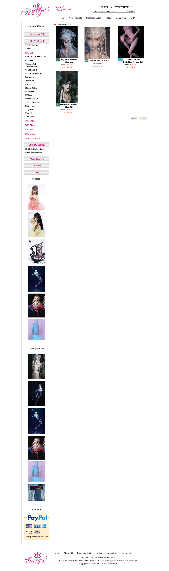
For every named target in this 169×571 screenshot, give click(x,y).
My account (114, 7)
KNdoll (28, 84)
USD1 (37, 172)
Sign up (105, 7)
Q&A (133, 18)
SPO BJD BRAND (37, 145)
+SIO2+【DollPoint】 (33, 102)
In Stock (37, 166)
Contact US (121, 18)
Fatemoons (29, 77)
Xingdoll (28, 113)
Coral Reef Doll (31, 70)
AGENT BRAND (37, 41)
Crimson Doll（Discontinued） (32, 65)
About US (68, 553)
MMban (28, 95)
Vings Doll (29, 110)
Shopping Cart (126, 7)
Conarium (29, 60)
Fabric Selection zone (33, 153)
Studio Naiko (30, 106)
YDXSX (28, 49)
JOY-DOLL (30, 81)
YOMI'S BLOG (31, 45)
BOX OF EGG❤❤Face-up (35, 57)
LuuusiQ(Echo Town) (33, 74)
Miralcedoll (29, 92)
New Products (75, 18)
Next (144, 119)
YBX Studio (30, 117)
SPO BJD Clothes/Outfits (35, 149)
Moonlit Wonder (31, 99)
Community (127, 553)
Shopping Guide (93, 18)
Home (61, 18)
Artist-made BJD (37, 34)
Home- (59, 24)
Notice (108, 18)
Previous (134, 119)
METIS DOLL (31, 88)
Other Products (37, 159)
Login (99, 7)
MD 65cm (67, 24)
